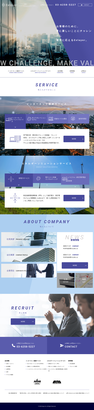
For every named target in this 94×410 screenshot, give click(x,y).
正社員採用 (72, 363)
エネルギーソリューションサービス (41, 71)
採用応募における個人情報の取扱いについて (53, 393)
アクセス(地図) (9, 374)
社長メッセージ (10, 363)
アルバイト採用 (73, 366)
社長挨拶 (18, 239)
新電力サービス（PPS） (54, 363)
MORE (74, 139)
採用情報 (72, 71)
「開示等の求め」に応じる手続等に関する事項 (30, 393)
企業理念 (19, 270)
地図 (84, 280)
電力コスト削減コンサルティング (56, 366)
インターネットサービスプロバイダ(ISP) (36, 369)
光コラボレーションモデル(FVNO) (35, 363)
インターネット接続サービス (16, 71)
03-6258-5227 (65, 4)
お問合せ (83, 71)
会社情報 (60, 71)
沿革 (66, 280)
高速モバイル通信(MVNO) (33, 366)
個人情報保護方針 (13, 393)
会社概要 (17, 254)
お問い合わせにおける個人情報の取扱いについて (77, 393)
